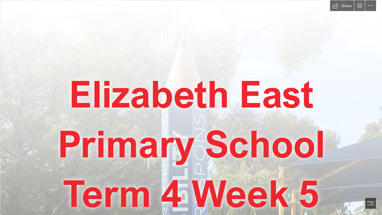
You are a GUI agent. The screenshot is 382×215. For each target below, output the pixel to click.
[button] (342, 5)
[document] (191, 107)
